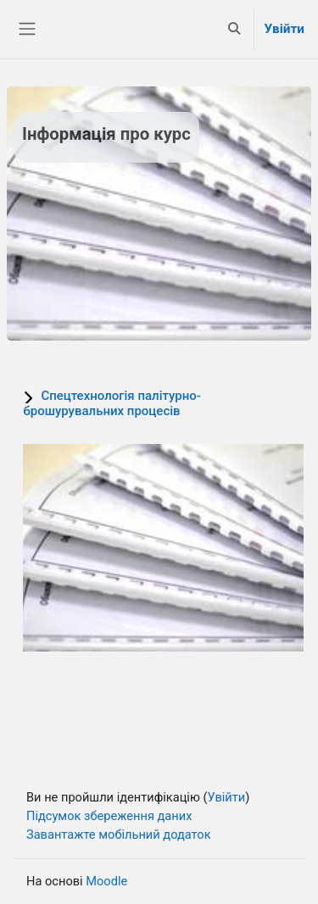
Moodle (106, 881)
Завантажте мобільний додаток (118, 834)
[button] (234, 29)
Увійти (284, 28)
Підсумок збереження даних (109, 816)
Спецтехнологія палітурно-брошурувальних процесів (112, 403)
